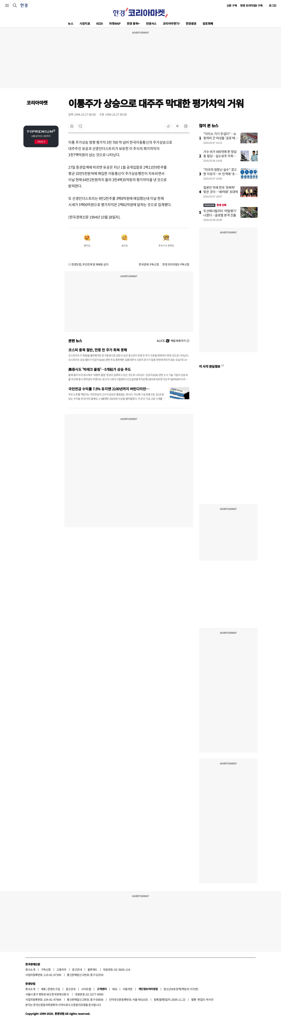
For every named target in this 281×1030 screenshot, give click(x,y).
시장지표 (84, 23)
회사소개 (30, 969)
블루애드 (92, 969)
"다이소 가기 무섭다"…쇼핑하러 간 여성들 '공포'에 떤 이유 (219, 137)
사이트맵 (86, 989)
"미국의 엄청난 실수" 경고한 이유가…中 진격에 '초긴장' (220, 173)
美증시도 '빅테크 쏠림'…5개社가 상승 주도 (99, 369)
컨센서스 (151, 23)
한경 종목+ (133, 23)
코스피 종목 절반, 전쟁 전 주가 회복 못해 (97, 349)
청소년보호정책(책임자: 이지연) (181, 989)
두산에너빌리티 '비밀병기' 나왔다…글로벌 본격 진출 (220, 212)
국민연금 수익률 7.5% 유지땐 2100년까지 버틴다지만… (108, 388)
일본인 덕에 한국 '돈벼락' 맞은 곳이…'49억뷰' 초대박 (220, 189)
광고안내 (77, 969)
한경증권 (191, 23)
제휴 (43, 989)
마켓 (114, 23)
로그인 (272, 5)
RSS (114, 989)
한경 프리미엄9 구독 (251, 5)
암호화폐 (208, 23)
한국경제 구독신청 (149, 264)
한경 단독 (214, 205)
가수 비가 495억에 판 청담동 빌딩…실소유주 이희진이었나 (220, 155)
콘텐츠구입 (54, 989)
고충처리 (61, 969)
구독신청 (46, 969)
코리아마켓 (171, 23)
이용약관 (127, 989)
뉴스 (70, 23)
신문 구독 (232, 5)
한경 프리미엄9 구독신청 (175, 264)
